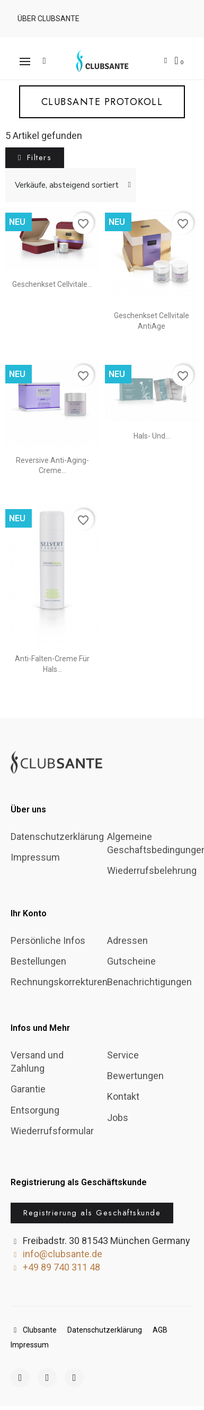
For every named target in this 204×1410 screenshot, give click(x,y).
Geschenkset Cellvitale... (52, 284)
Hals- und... (152, 436)
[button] (47, 18)
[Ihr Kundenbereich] (166, 60)
